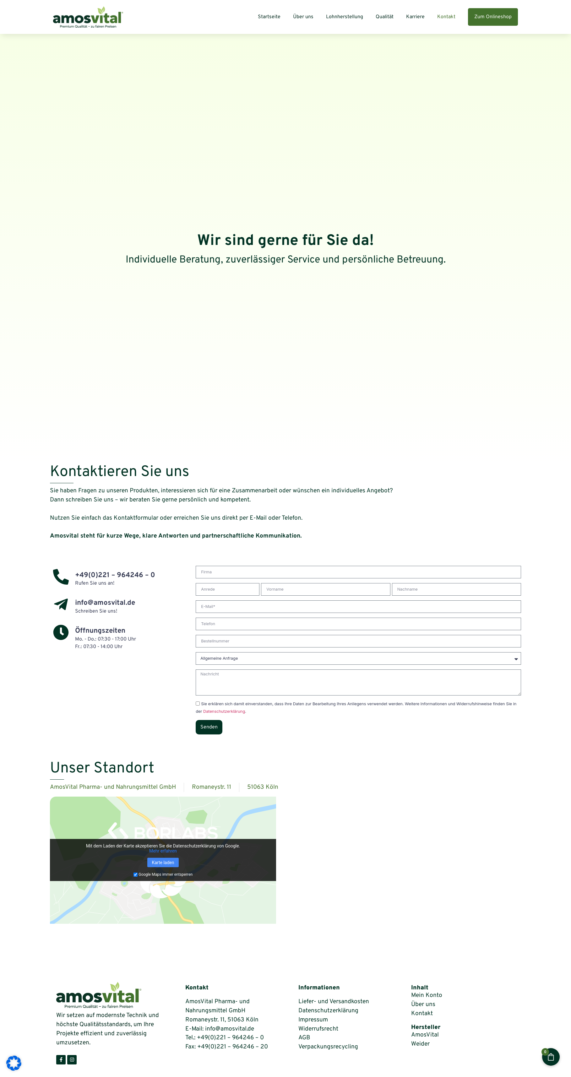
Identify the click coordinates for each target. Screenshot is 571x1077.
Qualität (385, 17)
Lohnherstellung (344, 17)
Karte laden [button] (163, 862)
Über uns (303, 17)
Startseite (269, 17)
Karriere (415, 17)
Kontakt (446, 17)
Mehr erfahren (163, 850)
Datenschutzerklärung (224, 711)
